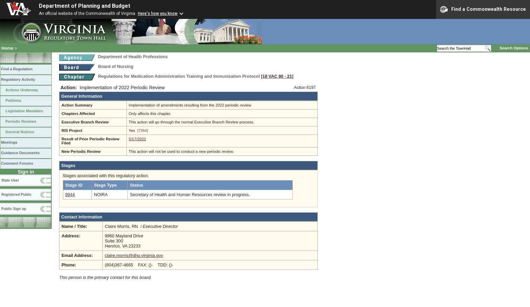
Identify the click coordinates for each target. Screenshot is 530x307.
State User (10, 180)
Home (7, 48)
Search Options (514, 48)
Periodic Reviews (21, 121)
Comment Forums (17, 163)
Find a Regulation (16, 69)
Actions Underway (21, 90)
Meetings (9, 142)
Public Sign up (13, 209)
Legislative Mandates (24, 111)
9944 (70, 194)
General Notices (19, 132)
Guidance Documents (20, 153)
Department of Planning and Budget (84, 6)
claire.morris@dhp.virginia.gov (134, 255)
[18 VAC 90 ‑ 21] (277, 76)
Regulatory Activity (18, 79)
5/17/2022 (137, 139)
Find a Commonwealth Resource (483, 9)
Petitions (13, 100)
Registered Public (16, 194)
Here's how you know (157, 13)
